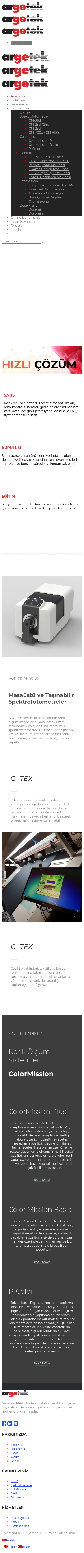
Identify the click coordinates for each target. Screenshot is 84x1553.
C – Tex (25, 112)
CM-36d (35, 120)
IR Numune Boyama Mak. (49, 161)
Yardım (15, 1457)
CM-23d (35, 129)
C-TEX (14, 1481)
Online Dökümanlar (26, 218)
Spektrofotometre (34, 116)
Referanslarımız (23, 104)
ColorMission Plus (42, 141)
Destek (16, 226)
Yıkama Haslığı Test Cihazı (49, 169)
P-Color (34, 149)
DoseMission (29, 205)
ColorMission (30, 137)
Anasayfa (16, 1444)
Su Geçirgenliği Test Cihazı (49, 173)
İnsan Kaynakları (24, 222)
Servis (14, 1453)
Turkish (8, 1540)
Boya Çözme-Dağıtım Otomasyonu (45, 199)
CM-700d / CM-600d (44, 133)
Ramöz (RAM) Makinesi (47, 165)
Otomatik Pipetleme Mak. (49, 157)
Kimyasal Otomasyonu (46, 189)
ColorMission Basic (43, 145)
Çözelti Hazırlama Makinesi (50, 177)
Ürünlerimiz (20, 108)
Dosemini (36, 214)
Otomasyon (29, 181)
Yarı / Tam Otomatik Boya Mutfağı (55, 185)
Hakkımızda (20, 100)
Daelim (25, 153)
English (11, 1547)
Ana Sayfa (18, 96)
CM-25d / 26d (39, 125)
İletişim (16, 230)
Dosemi (35, 209)
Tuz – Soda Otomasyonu (48, 193)
